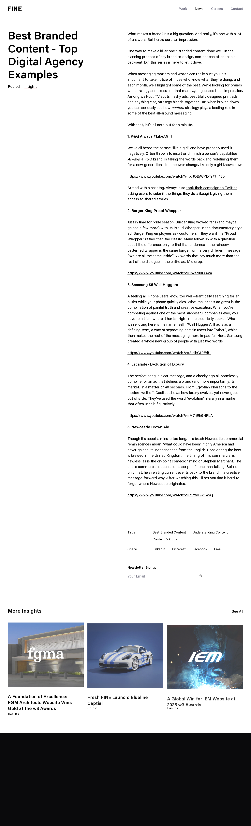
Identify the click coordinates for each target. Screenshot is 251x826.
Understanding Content (210, 532)
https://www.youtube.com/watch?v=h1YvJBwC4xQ (170, 495)
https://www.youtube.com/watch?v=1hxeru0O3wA (169, 273)
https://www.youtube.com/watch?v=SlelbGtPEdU (169, 353)
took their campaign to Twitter (211, 188)
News (199, 9)
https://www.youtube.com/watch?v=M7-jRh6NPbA (170, 416)
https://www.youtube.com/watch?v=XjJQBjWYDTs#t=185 (176, 177)
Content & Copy (165, 539)
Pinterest (179, 549)
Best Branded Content (169, 532)
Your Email (136, 576)
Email (218, 549)
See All (237, 612)
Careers (217, 9)
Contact (237, 9)
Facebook (199, 549)
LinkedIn (159, 549)
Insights (30, 87)
